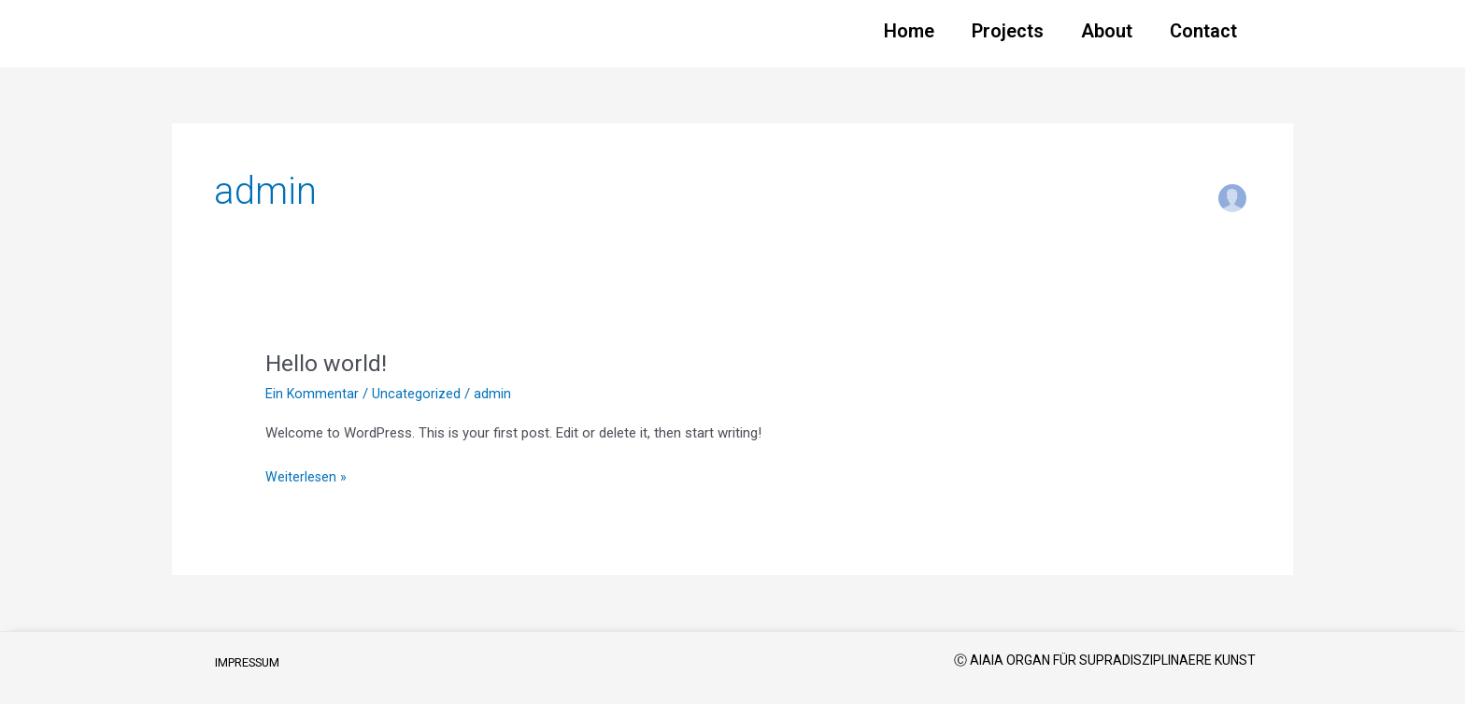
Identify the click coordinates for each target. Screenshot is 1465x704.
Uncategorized (417, 393)
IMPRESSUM (252, 662)
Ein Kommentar (312, 393)
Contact (1203, 31)
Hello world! (328, 363)
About (1106, 31)
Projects (1008, 31)
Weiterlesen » (306, 475)
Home (909, 31)
